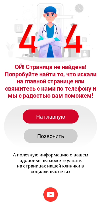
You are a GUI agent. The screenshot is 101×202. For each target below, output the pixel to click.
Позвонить (50, 135)
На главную (50, 116)
